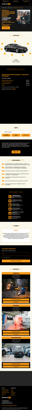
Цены (3, 394)
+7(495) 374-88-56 (15, 1)
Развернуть (16, 151)
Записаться (6, 27)
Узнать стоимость (16, 135)
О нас (12, 388)
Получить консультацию (6, 135)
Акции (12, 390)
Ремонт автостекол (5, 391)
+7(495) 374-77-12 (26, 1)
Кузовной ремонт (5, 390)
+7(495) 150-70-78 (5, 1)
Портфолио (13, 391)
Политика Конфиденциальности (9, 404)
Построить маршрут (16, 298)
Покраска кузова (5, 388)
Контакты (13, 394)
